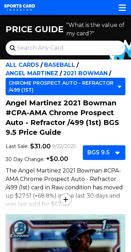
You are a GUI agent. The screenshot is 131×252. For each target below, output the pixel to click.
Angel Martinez (32, 73)
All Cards (22, 65)
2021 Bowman (85, 73)
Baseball (59, 65)
